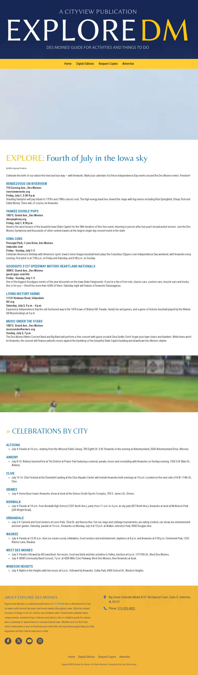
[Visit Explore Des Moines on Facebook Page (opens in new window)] (8, 641)
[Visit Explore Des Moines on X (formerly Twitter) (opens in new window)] (18, 641)
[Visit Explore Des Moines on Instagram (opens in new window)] (40, 641)
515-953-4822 (126, 608)
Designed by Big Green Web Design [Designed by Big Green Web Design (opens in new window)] (122, 664)
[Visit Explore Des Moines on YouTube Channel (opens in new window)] (29, 641)
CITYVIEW (58, 603)
